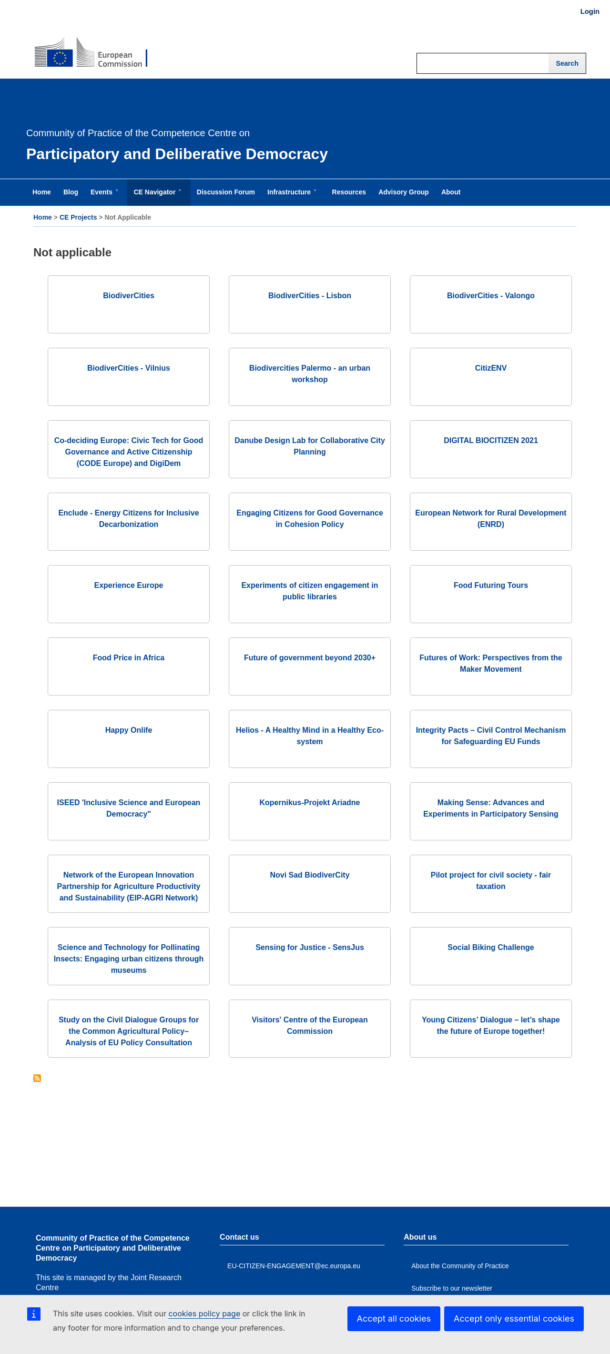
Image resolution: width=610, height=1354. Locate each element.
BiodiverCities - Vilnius (128, 368)
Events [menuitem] (103, 196)
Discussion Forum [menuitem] (226, 192)
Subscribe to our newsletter (451, 1288)
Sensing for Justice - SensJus (309, 947)
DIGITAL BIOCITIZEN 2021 (491, 440)
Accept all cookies (394, 1319)
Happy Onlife (128, 730)
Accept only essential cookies (514, 1319)
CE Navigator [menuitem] (156, 196)
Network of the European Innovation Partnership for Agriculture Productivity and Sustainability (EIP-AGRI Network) (129, 886)
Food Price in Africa (129, 658)
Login (590, 11)
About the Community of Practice (460, 1266)
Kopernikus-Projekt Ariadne (309, 802)
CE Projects (78, 217)
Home (42, 217)
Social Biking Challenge (490, 947)
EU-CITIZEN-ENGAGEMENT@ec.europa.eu (293, 1266)
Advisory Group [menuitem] (403, 192)
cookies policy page (204, 1313)
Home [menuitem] (41, 192)
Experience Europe (128, 585)
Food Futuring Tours (491, 585)
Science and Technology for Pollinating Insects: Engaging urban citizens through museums (129, 958)
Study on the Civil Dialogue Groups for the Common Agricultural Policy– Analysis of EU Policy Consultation (129, 1031)
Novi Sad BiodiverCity (309, 875)
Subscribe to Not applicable (37, 1078)
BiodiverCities (128, 296)
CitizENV (491, 368)
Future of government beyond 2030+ (310, 658)
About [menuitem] (450, 192)
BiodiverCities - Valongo (491, 296)
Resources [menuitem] (349, 192)
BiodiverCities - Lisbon (309, 296)
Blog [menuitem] (70, 192)
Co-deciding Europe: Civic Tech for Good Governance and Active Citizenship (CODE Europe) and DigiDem (128, 451)
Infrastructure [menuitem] (291, 196)
